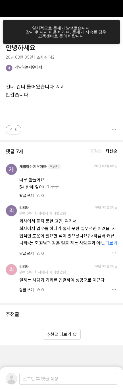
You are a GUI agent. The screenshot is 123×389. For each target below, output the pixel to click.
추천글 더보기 (61, 334)
